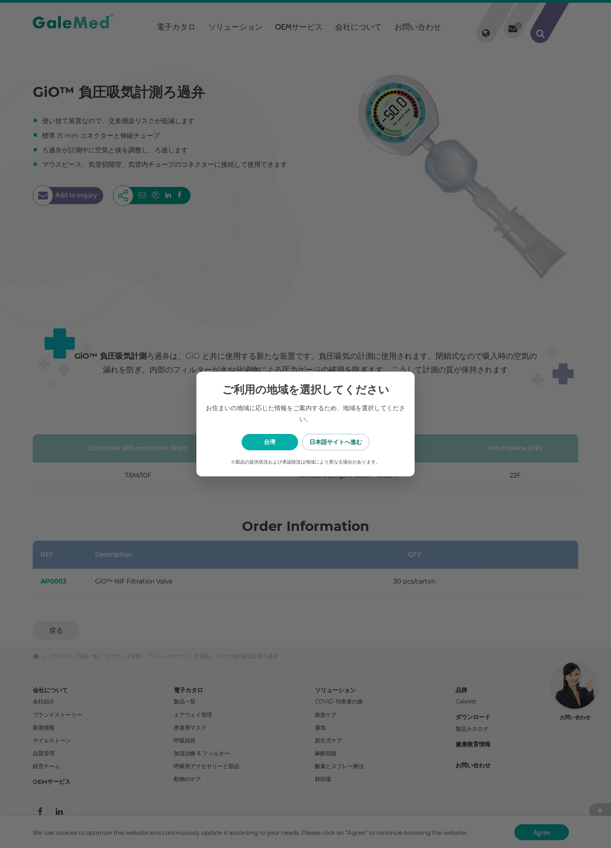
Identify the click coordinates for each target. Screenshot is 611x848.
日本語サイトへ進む (344, 442)
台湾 (266, 442)
